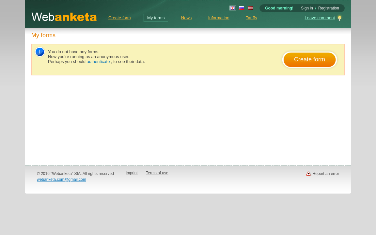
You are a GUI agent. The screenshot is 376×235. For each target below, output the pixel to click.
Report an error (326, 173)
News (186, 17)
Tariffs (251, 17)
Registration (328, 8)
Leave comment (320, 17)
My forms (155, 17)
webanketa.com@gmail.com (61, 179)
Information (218, 17)
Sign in (307, 8)
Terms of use (157, 173)
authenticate (99, 61)
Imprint (132, 173)
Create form (119, 17)
